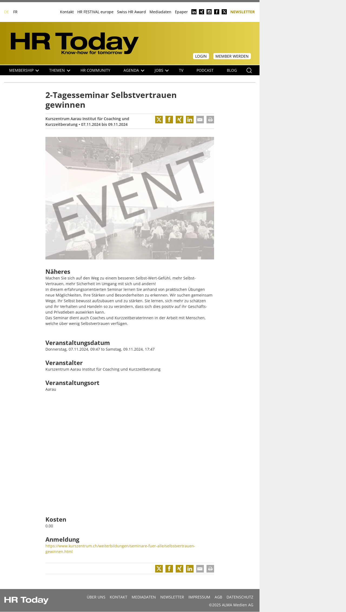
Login (201, 56)
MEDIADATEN (144, 597)
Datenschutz (240, 597)
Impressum (199, 597)
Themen (59, 70)
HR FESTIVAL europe (95, 11)
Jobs (162, 70)
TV (181, 70)
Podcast (205, 70)
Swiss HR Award (131, 11)
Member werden (232, 56)
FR (15, 11)
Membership (24, 70)
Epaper (181, 11)
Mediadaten (160, 11)
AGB (218, 597)
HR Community (95, 70)
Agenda (134, 70)
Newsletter (242, 11)
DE (6, 11)
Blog (232, 70)
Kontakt (67, 11)
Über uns (96, 597)
